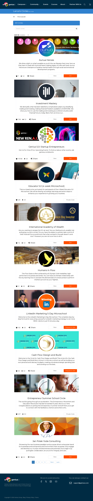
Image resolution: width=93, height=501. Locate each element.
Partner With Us (75, 4)
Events (45, 4)
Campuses (22, 4)
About (63, 4)
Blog (24, 497)
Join (70, 76)
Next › (52, 462)
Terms (37, 497)
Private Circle (70, 200)
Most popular (21, 17)
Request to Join (70, 327)
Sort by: (16, 35)
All (14, 17)
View (54, 76)
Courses (54, 4)
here (30, 485)
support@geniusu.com (81, 483)
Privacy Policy (30, 497)
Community (35, 4)
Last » (58, 462)
